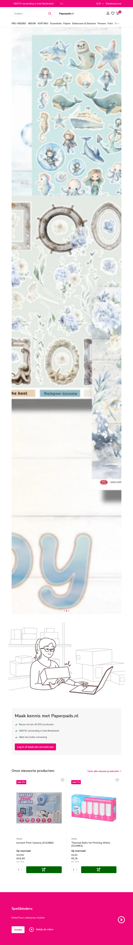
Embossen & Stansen (84, 23)
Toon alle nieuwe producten (103, 771)
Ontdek (18, 929)
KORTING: (43, 23)
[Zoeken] (33, 13)
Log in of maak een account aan (35, 747)
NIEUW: (32, 23)
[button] (64, 610)
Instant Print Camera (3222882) (35, 842)
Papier (67, 23)
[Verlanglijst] (113, 13)
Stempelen (121, 23)
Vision (19, 839)
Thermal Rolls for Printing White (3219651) (90, 844)
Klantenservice (113, 3)
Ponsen (102, 23)
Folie (110, 23)
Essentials (56, 23)
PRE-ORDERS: (19, 23)
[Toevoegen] (44, 869)
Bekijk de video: (41, 929)
